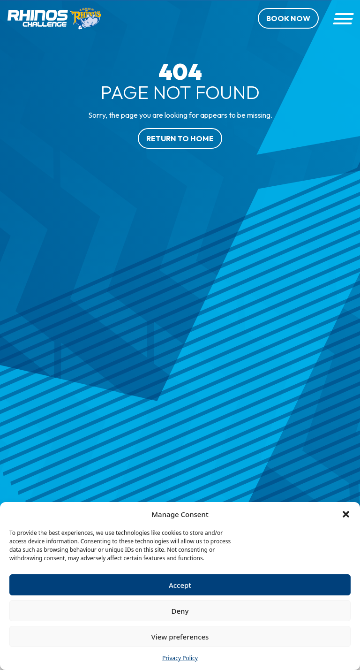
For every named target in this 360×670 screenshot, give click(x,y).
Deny (180, 611)
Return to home (180, 138)
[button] (346, 514)
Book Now (288, 18)
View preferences (180, 636)
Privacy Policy (180, 658)
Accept (180, 585)
